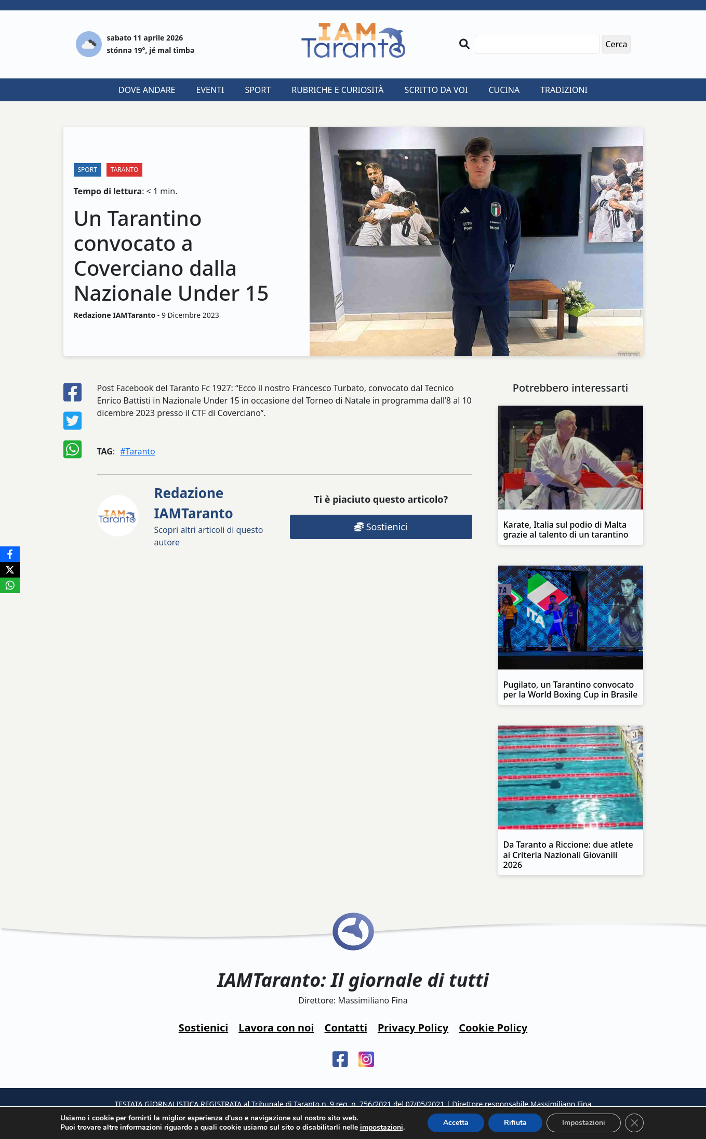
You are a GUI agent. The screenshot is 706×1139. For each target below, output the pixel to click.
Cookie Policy (493, 1028)
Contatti (346, 1028)
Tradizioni (564, 90)
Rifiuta (515, 1123)
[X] (10, 570)
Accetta (456, 1123)
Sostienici (380, 526)
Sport (258, 90)
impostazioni (381, 1127)
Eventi (210, 90)
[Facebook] (10, 554)
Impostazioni (583, 1123)
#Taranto (137, 451)
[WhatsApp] (10, 585)
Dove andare (147, 90)
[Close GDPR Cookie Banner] (634, 1123)
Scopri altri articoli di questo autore (208, 516)
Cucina (503, 90)
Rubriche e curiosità (337, 90)
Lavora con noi (276, 1028)
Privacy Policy (413, 1028)
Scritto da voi (436, 90)
